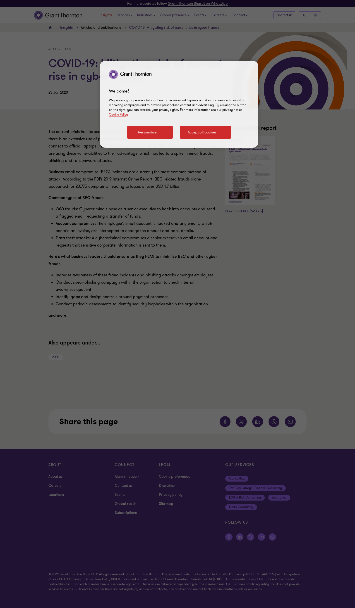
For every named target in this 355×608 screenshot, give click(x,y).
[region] (179, 104)
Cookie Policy (118, 114)
